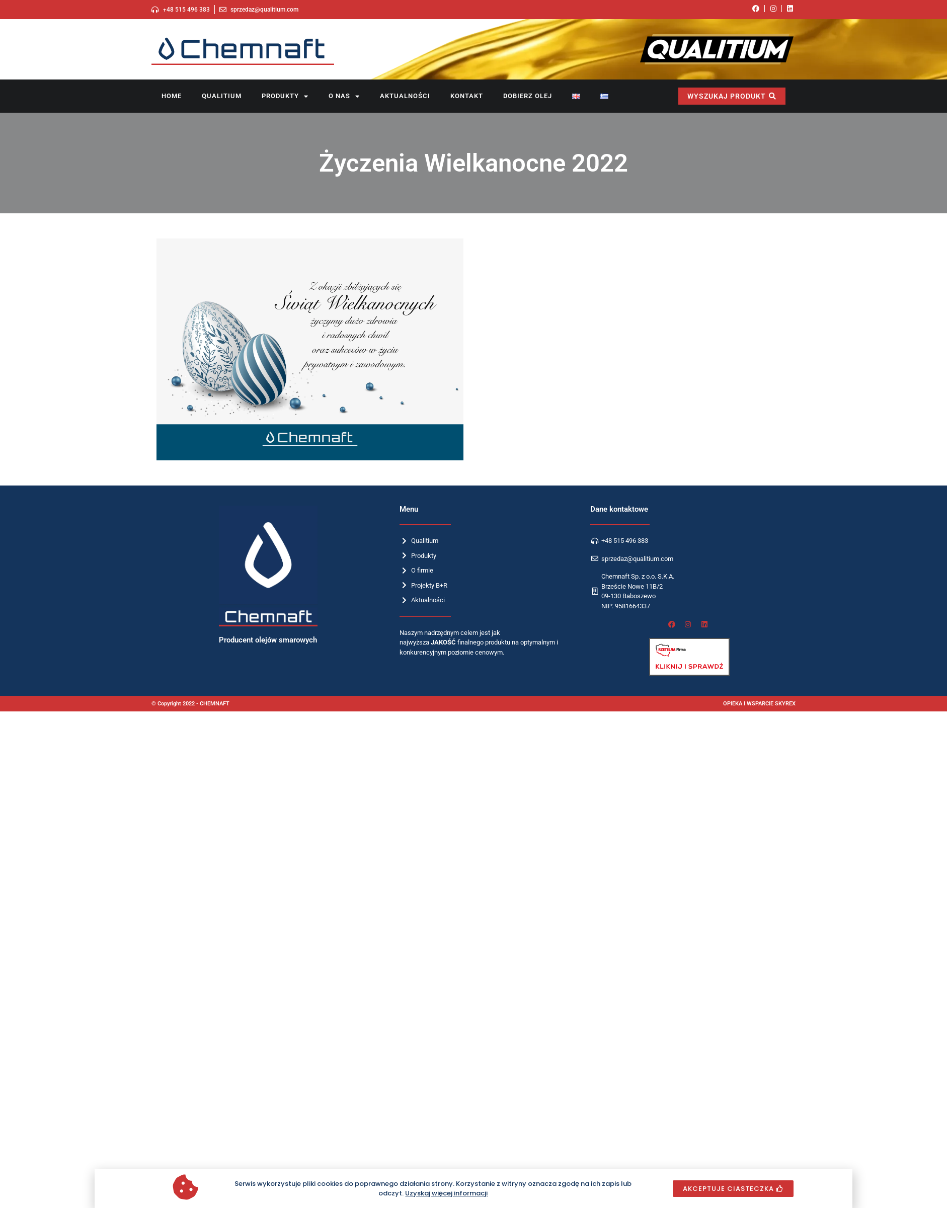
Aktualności (405, 96)
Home (172, 96)
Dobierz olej (527, 96)
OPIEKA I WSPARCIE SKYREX (759, 703)
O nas (344, 96)
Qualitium (222, 96)
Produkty (285, 96)
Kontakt (466, 96)
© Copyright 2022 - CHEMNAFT (190, 703)
